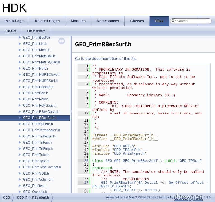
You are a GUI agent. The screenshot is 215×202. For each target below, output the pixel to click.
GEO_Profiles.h (34, 186)
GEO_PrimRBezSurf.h (39, 118)
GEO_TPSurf (191, 160)
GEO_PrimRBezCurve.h (41, 112)
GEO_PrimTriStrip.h (38, 149)
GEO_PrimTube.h (36, 155)
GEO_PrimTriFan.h (37, 142)
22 (83, 160)
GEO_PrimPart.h (35, 93)
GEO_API (113, 160)
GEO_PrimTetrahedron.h (41, 130)
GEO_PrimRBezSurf (140, 160)
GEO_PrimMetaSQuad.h (41, 62)
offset (197, 182)
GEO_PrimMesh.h (36, 50)
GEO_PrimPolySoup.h (39, 105)
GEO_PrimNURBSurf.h (40, 81)
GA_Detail (148, 182)
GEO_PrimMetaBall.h (39, 56)
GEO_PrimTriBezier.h (39, 136)
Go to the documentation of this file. (106, 58)
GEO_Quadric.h (35, 192)
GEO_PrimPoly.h (35, 99)
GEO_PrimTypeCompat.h (42, 167)
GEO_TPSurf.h (127, 149)
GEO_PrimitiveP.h (36, 38)
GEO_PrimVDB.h (36, 173)
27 (83, 182)
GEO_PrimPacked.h (38, 87)
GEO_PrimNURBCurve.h (41, 75)
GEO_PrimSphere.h (38, 124)
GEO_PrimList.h (35, 44)
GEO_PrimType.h (36, 161)
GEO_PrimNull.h (35, 68)
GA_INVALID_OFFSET (111, 186)
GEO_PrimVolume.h (38, 180)
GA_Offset (178, 182)
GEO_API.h (124, 146)
